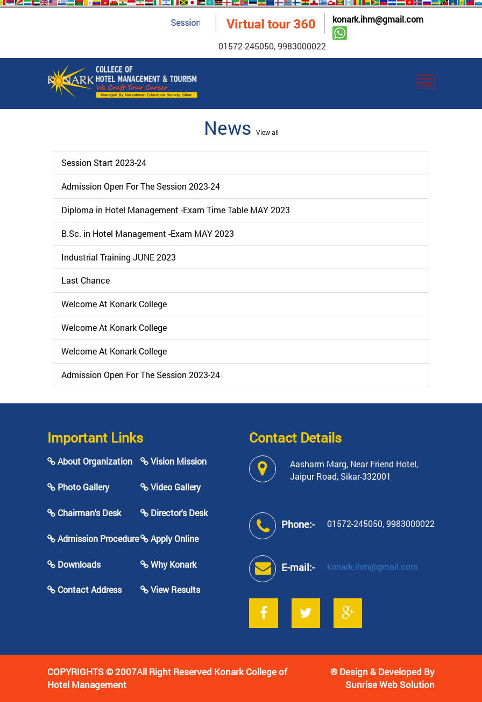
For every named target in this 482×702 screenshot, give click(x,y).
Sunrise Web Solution (390, 684)
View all (267, 132)
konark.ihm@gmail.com (377, 19)
